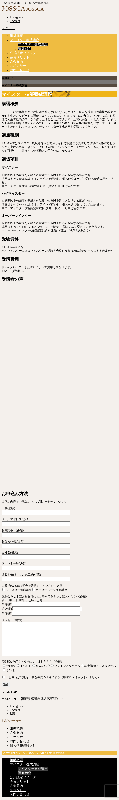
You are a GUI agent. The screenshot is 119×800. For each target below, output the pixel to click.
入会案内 (16, 61)
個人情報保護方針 (23, 745)
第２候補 (42, 608)
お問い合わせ (19, 70)
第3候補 (41, 613)
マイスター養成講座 (24, 40)
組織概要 (16, 35)
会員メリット (19, 57)
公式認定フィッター (24, 53)
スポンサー (18, 66)
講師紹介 (24, 48)
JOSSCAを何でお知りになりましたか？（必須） (33, 661)
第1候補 (41, 604)
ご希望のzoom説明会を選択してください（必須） (33, 585)
